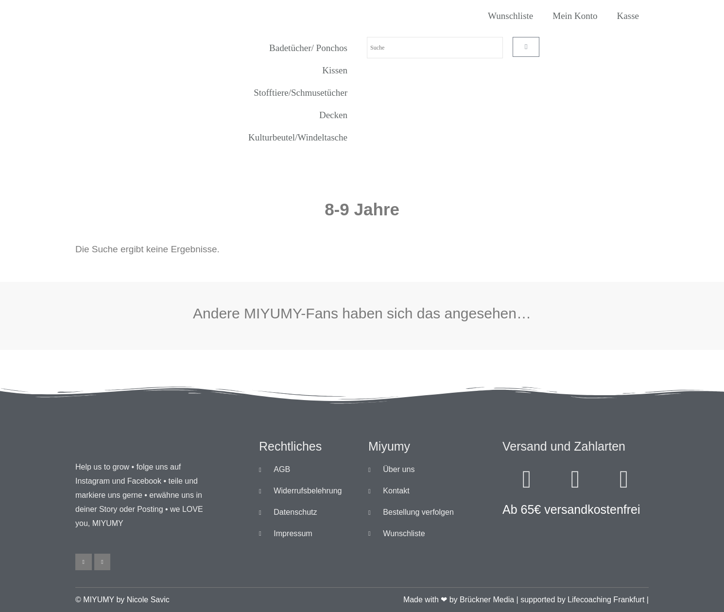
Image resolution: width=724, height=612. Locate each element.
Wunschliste (510, 16)
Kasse (628, 16)
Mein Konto (574, 16)
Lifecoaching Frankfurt (606, 599)
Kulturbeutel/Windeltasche (297, 137)
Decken (333, 115)
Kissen (334, 70)
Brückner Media (487, 599)
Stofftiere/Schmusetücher (300, 92)
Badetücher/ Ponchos (308, 48)
